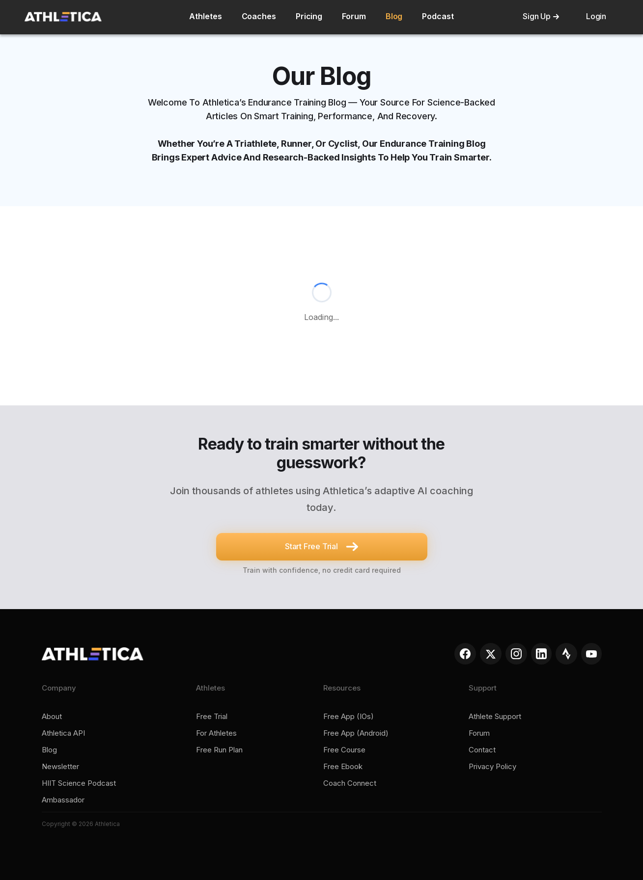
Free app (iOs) (348, 716)
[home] (63, 17)
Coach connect (349, 783)
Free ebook (343, 767)
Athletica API (63, 733)
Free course (344, 750)
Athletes (205, 16)
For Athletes (216, 733)
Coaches (259, 16)
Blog (394, 16)
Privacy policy (492, 767)
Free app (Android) (356, 733)
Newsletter (60, 767)
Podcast (437, 16)
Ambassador (63, 800)
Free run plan (219, 750)
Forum (354, 16)
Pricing (309, 16)
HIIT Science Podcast (79, 783)
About (52, 716)
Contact (482, 750)
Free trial (211, 716)
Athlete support (495, 716)
